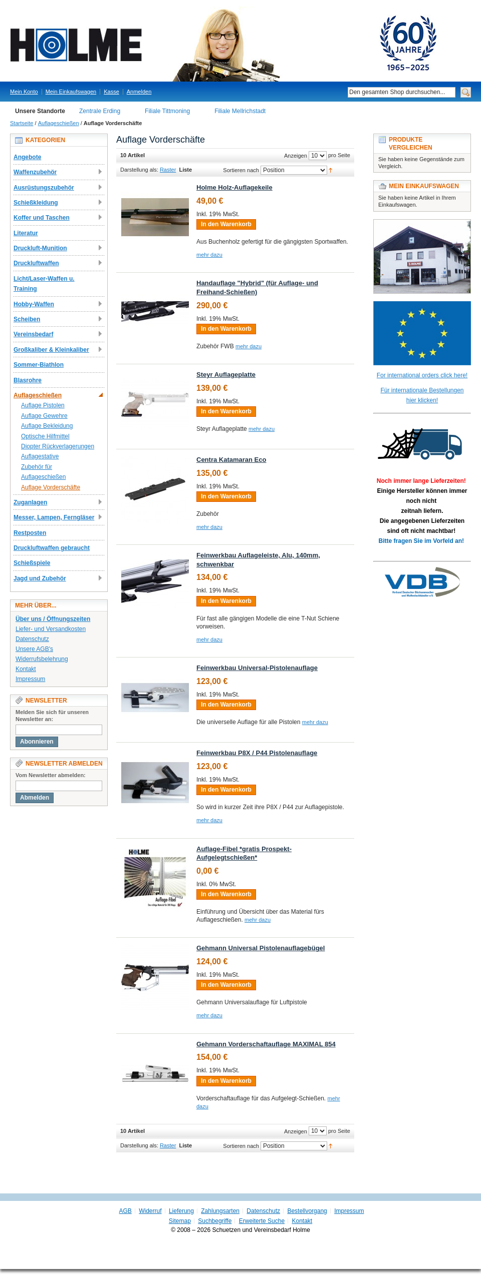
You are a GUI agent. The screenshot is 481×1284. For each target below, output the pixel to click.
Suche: (342, 92)
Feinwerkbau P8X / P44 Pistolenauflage (256, 753)
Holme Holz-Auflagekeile (234, 187)
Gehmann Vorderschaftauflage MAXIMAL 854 (266, 1044)
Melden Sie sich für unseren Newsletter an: (52, 715)
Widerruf (150, 1210)
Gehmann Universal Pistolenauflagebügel (260, 948)
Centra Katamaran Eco (231, 459)
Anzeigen (295, 156)
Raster (168, 170)
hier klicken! (422, 400)
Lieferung (181, 1210)
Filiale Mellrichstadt (240, 111)
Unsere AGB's (34, 649)
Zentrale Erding (99, 111)
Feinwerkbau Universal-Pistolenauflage (257, 668)
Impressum (30, 679)
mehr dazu (209, 255)
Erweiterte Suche (262, 1220)
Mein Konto (24, 92)
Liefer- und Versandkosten (51, 628)
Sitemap (180, 1220)
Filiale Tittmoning (167, 111)
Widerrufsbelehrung (42, 659)
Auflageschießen (58, 123)
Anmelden (139, 92)
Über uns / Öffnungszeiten (53, 618)
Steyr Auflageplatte (226, 374)
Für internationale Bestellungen (421, 390)
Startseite (21, 123)
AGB (125, 1210)
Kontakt (26, 669)
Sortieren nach (241, 170)
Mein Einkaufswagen (71, 92)
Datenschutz (32, 639)
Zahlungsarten (220, 1210)
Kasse (111, 92)
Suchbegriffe (214, 1220)
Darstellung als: (139, 170)
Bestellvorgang (307, 1210)
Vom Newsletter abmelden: (51, 775)
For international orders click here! (422, 375)
